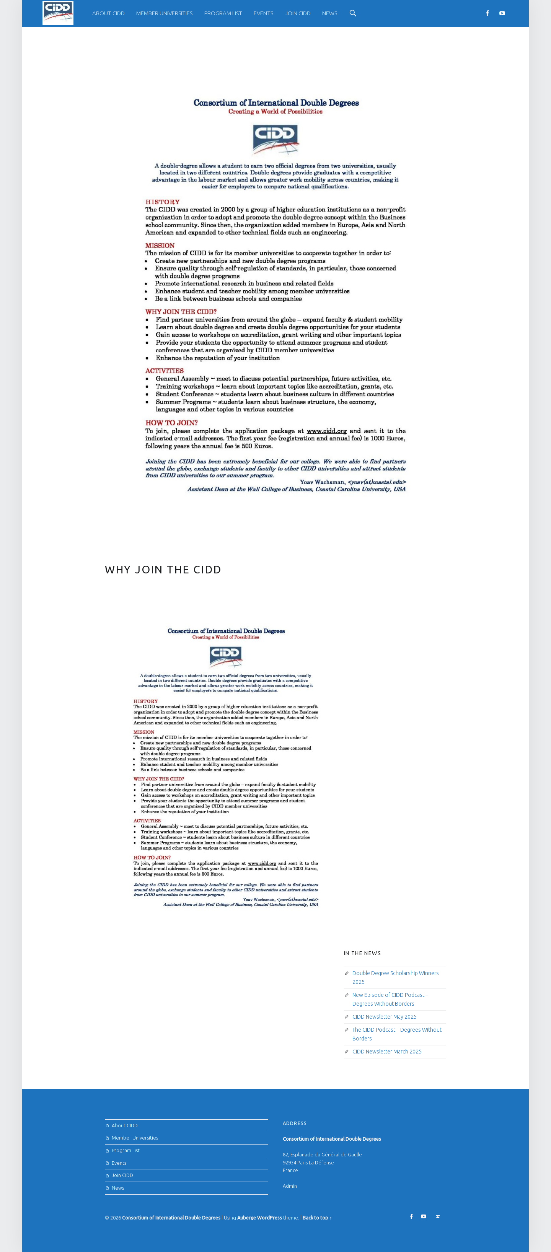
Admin (290, 1186)
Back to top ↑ (317, 1217)
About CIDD (108, 13)
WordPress (269, 1217)
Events (263, 13)
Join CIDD (298, 13)
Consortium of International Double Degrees (171, 1217)
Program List (223, 13)
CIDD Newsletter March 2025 (387, 1051)
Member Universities (164, 13)
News (329, 13)
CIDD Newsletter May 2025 (384, 1017)
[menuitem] (108, 13)
